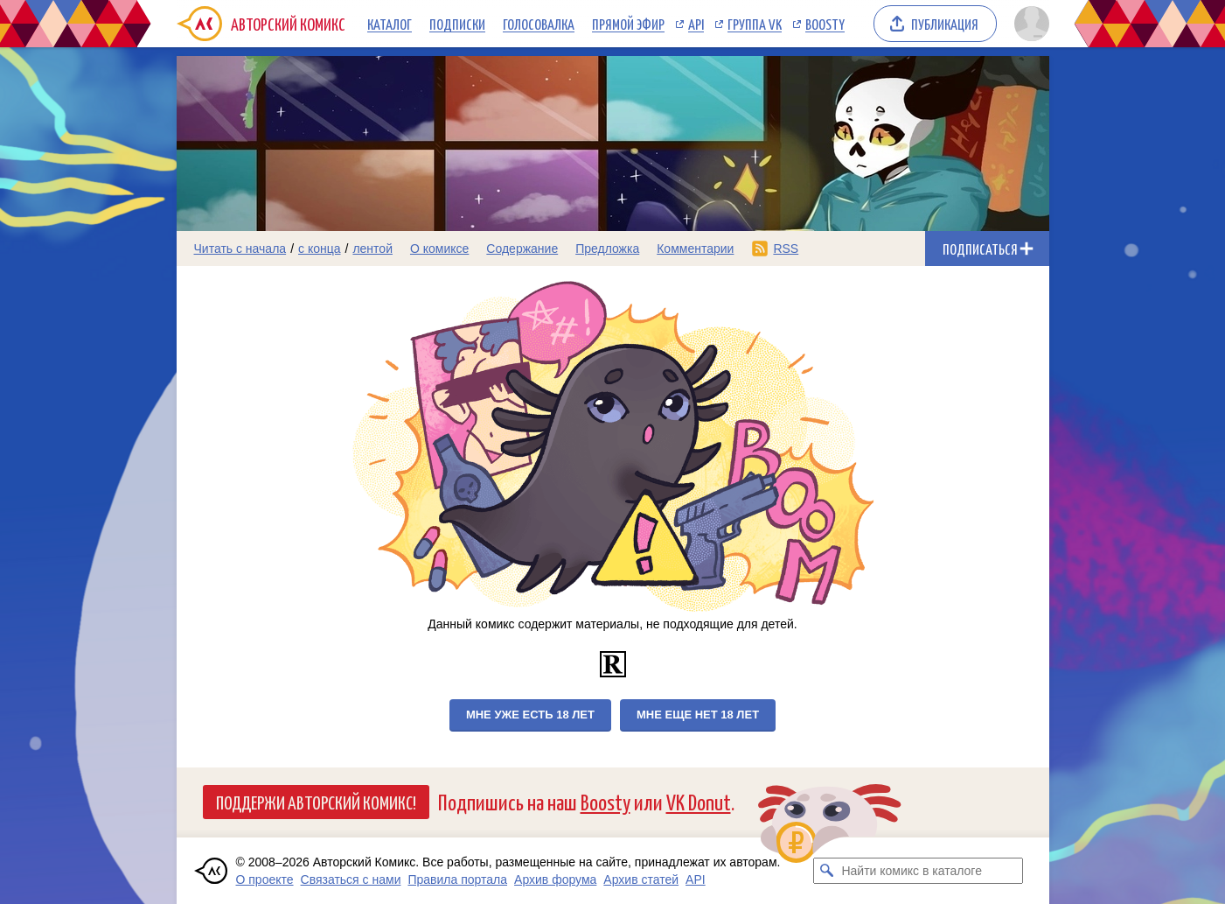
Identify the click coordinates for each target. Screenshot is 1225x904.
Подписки (457, 23)
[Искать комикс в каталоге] (826, 870)
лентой (372, 249)
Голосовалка (538, 23)
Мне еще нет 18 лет (698, 714)
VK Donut (698, 801)
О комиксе (439, 249)
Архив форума (555, 879)
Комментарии (695, 249)
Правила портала (457, 879)
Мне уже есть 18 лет (530, 714)
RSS (785, 249)
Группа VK (754, 23)
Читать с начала (240, 249)
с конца (319, 249)
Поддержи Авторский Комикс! (316, 801)
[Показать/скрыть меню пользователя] (1028, 23)
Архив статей (641, 879)
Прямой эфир (628, 23)
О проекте (265, 879)
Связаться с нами (351, 879)
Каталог (389, 23)
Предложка (607, 249)
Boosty (825, 23)
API (696, 23)
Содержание (522, 249)
